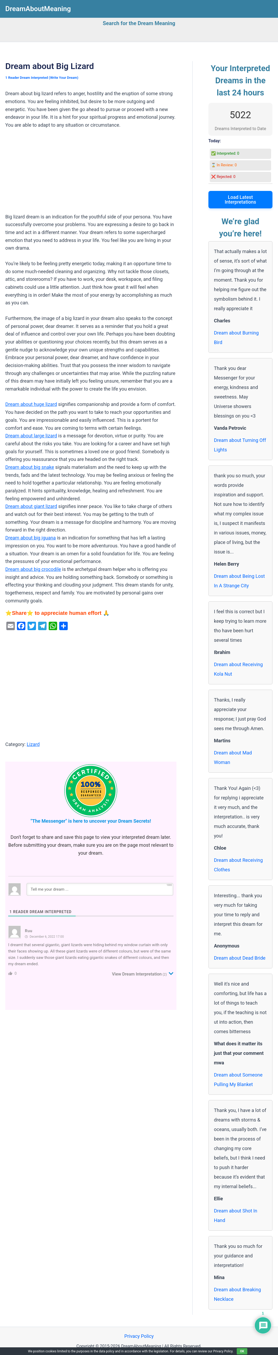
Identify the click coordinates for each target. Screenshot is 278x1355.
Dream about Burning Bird (236, 337)
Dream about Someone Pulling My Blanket (238, 1079)
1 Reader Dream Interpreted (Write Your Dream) (41, 78)
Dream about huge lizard (31, 404)
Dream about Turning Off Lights (240, 444)
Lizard (33, 744)
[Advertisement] (90, 174)
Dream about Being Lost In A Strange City (239, 580)
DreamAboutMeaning (38, 9)
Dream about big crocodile (33, 569)
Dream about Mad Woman (233, 757)
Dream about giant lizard (31, 506)
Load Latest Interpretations (240, 199)
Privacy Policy (139, 1336)
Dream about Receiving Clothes (238, 864)
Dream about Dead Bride (240, 958)
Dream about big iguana (30, 538)
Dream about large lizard (31, 435)
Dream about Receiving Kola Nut (238, 669)
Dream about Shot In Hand (235, 1215)
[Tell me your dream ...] (99, 889)
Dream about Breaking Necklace (237, 1294)
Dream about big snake (29, 467)
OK (242, 1351)
